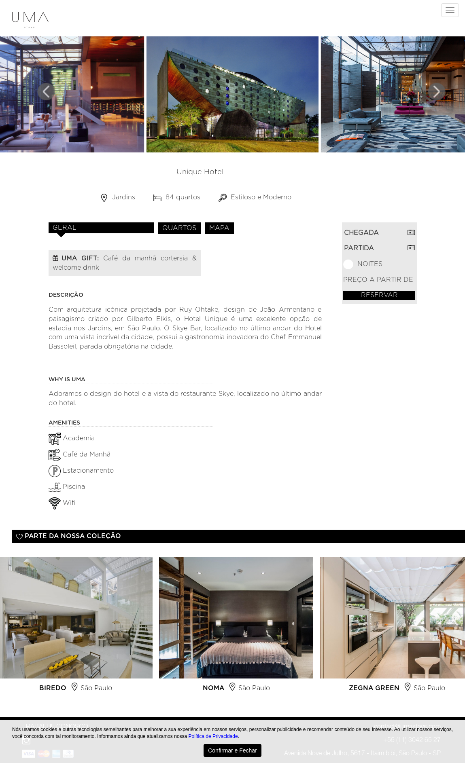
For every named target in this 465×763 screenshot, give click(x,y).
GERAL (64, 227)
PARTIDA (359, 248)
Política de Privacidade (213, 736)
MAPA (219, 228)
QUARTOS (179, 228)
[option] (236, 628)
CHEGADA (361, 233)
